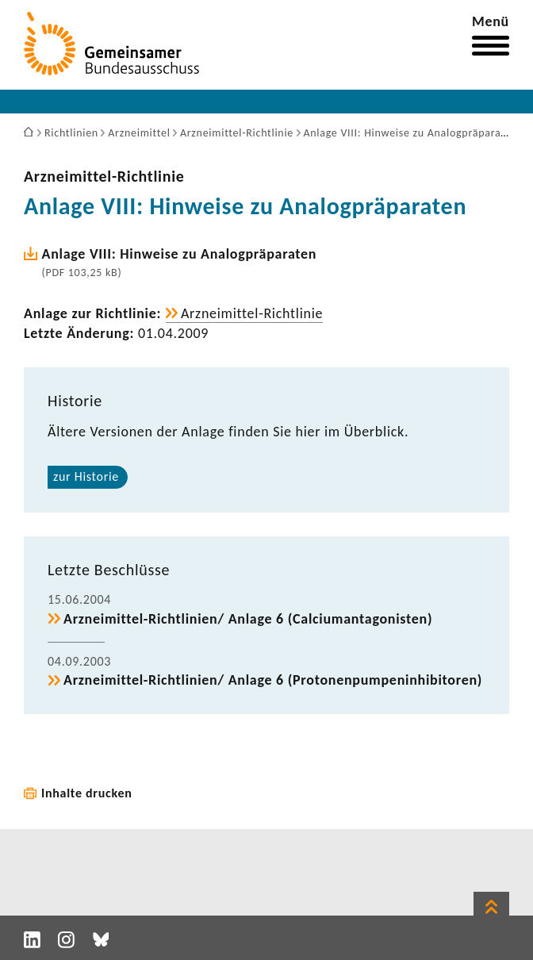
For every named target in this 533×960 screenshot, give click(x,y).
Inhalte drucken (86, 793)
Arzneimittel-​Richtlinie (104, 176)
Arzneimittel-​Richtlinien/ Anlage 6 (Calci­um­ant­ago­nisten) (247, 619)
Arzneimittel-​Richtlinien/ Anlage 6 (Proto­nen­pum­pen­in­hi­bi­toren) (272, 680)
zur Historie (86, 476)
